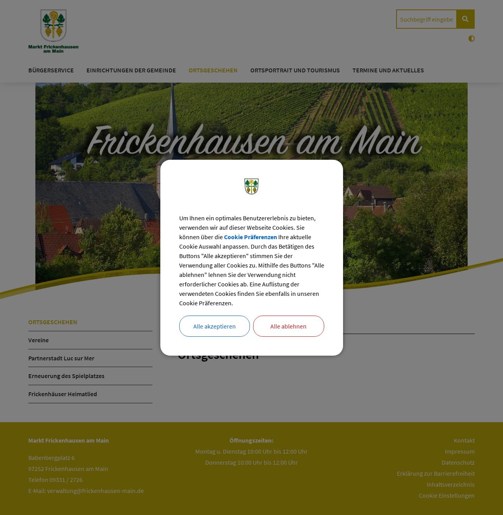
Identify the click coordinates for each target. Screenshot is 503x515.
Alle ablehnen (288, 326)
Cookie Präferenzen (250, 237)
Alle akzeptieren (214, 326)
